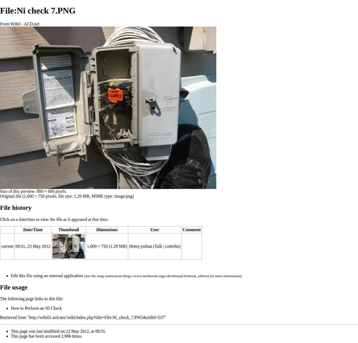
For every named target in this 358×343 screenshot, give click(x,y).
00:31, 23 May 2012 (33, 246)
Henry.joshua (140, 246)
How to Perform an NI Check (36, 308)
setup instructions (109, 276)
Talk (158, 246)
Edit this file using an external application (47, 275)
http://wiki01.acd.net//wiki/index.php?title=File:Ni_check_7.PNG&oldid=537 (96, 317)
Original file (10, 196)
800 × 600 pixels (51, 191)
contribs (172, 246)
